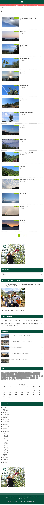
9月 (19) (6, 448)
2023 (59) (5, 458)
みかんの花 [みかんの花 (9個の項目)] (29, 373)
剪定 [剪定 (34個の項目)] (2, 376)
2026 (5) (5, 463)
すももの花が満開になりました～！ (17, 342)
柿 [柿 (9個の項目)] (41, 376)
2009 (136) (6, 413)
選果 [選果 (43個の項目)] (12, 380)
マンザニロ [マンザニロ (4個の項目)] (35, 374)
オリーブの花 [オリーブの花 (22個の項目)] (4, 374)
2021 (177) (6, 455)
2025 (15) (5, 462)
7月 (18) (6, 444)
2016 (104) (6, 425)
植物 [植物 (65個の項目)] (10, 378)
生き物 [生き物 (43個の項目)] (33, 378)
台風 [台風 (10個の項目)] (18, 376)
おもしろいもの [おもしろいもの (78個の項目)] (16, 373)
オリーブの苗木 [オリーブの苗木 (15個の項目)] (11, 374)
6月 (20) (6, 443)
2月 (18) (6, 436)
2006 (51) (5, 408)
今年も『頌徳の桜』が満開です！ (16, 336)
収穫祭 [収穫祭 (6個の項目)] (15, 376)
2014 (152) (6, 422)
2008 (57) (5, 411)
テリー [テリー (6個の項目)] (31, 374)
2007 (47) (5, 410)
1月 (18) (6, 434)
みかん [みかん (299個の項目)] (25, 373)
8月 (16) (6, 446)
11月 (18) (6, 451)
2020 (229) (6, 432)
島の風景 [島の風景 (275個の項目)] (30, 376)
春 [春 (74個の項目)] (39, 376)
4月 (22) (6, 439)
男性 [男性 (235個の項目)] (37, 378)
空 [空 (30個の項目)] (9, 380)
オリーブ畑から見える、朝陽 (15, 354)
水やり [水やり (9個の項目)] (13, 378)
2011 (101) (6, 417)
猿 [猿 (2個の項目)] (30, 378)
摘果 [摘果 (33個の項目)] (37, 376)
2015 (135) (6, 423)
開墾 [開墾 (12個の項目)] (18, 380)
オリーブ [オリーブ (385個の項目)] (39, 373)
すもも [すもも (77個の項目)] (21, 373)
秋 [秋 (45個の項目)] (7, 380)
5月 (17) (6, 441)
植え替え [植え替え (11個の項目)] (6, 378)
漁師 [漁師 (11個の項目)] (23, 378)
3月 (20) (6, 437)
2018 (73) (5, 429)
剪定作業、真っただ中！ (14, 361)
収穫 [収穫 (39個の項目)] (12, 376)
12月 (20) (6, 453)
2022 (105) (6, 456)
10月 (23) (6, 449)
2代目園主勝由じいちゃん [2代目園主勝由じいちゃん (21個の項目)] (6, 373)
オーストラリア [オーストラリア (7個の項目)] (25, 374)
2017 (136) (6, 427)
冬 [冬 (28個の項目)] (39, 374)
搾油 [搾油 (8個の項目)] (34, 376)
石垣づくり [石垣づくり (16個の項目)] (4, 380)
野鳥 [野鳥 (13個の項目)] (15, 380)
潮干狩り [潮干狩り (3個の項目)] (27, 378)
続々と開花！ (11, 348)
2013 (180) (6, 420)
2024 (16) (5, 460)
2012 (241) (6, 418)
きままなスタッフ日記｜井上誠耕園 (21, 502)
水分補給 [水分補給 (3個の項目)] (17, 378)
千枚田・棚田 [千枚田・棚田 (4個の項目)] (7, 376)
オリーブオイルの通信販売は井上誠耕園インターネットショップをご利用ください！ (22, 5)
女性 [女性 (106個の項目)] (26, 376)
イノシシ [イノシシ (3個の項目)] (34, 373)
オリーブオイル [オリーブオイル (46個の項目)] (18, 374)
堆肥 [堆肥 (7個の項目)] (21, 376)
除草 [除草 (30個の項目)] (21, 380)
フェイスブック (22, 499)
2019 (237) (6, 430)
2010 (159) (6, 415)
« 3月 (10, 398)
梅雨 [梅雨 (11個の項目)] (2, 378)
